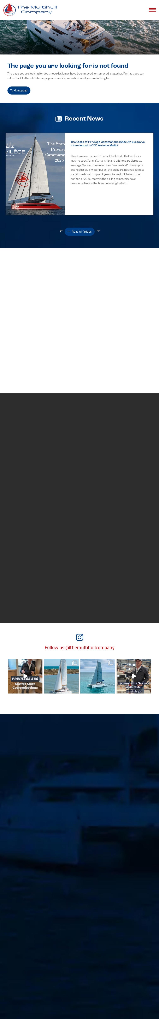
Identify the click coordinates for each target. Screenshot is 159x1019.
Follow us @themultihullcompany (79, 647)
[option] (79, 174)
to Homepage (19, 90)
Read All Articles (79, 231)
